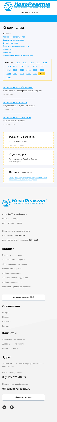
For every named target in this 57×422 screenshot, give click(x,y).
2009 (42, 70)
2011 (29, 70)
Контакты (6, 326)
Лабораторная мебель (11, 282)
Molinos (22, 235)
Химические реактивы (12, 255)
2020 (8, 66)
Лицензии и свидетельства (14, 37)
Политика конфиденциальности (16, 46)
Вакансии (7, 52)
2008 (8, 74)
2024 (25, 62)
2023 (31, 62)
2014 (8, 70)
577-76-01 (34, 12)
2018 (22, 66)
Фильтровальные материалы (14, 264)
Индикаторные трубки (11, 268)
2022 (38, 62)
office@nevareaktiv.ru (16, 388)
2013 (15, 70)
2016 (35, 66)
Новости (5, 317)
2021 (45, 62)
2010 (35, 70)
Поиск (29, 18)
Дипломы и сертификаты (13, 40)
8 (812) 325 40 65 (14, 377)
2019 (15, 66)
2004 (35, 74)
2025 (18, 62)
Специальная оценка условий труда (18, 55)
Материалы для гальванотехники (16, 286)
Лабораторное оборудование (15, 277)
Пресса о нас (8, 49)
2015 (42, 66)
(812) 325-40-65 (24, 12)
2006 (22, 74)
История (5, 312)
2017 (29, 66)
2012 (22, 70)
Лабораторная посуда (11, 273)
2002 (8, 77)
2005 (29, 74)
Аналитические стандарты (13, 259)
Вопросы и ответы (10, 348)
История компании (10, 43)
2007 (15, 74)
